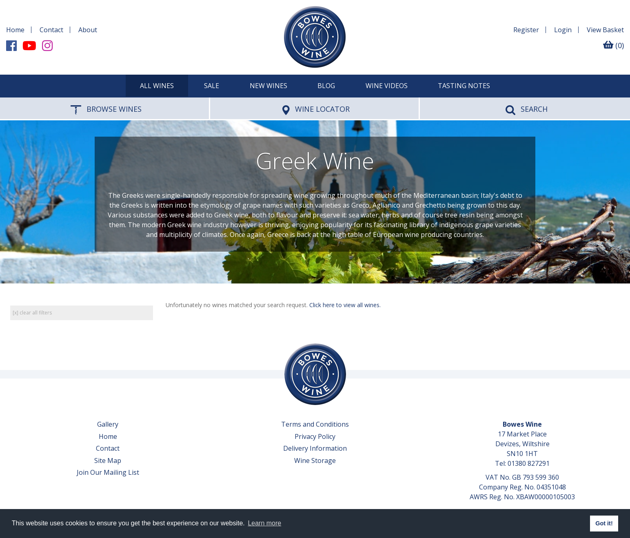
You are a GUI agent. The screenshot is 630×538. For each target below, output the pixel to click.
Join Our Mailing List (108, 472)
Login (563, 29)
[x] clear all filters (32, 312)
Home (15, 29)
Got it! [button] (603, 523)
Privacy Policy (315, 436)
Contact (51, 29)
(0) (613, 45)
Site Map (107, 460)
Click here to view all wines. (345, 305)
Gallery (107, 424)
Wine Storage (315, 460)
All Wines (157, 85)
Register (526, 29)
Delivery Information (315, 448)
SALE (211, 85)
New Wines (268, 85)
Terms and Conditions (315, 424)
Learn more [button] (264, 523)
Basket (605, 29)
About (87, 29)
